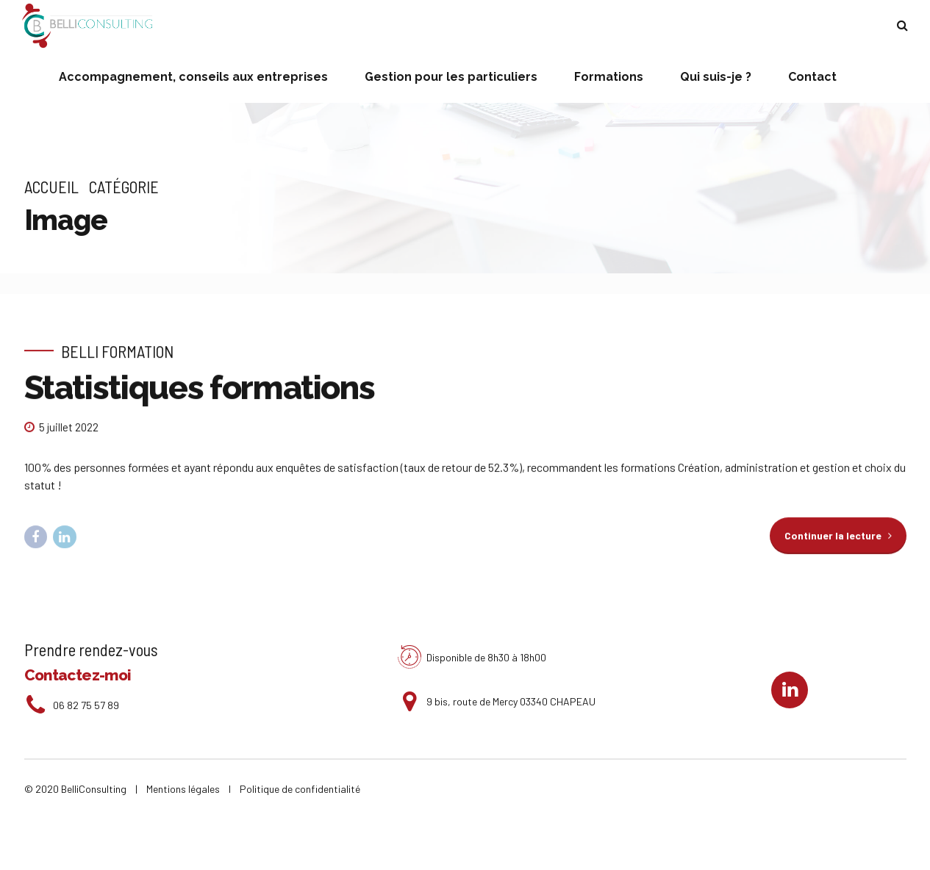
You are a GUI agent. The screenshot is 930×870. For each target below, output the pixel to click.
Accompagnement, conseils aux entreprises (193, 77)
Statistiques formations (199, 388)
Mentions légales (186, 789)
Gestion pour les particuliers (451, 77)
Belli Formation (117, 351)
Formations (608, 77)
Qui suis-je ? (715, 77)
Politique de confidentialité (300, 789)
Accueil (51, 186)
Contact (812, 77)
